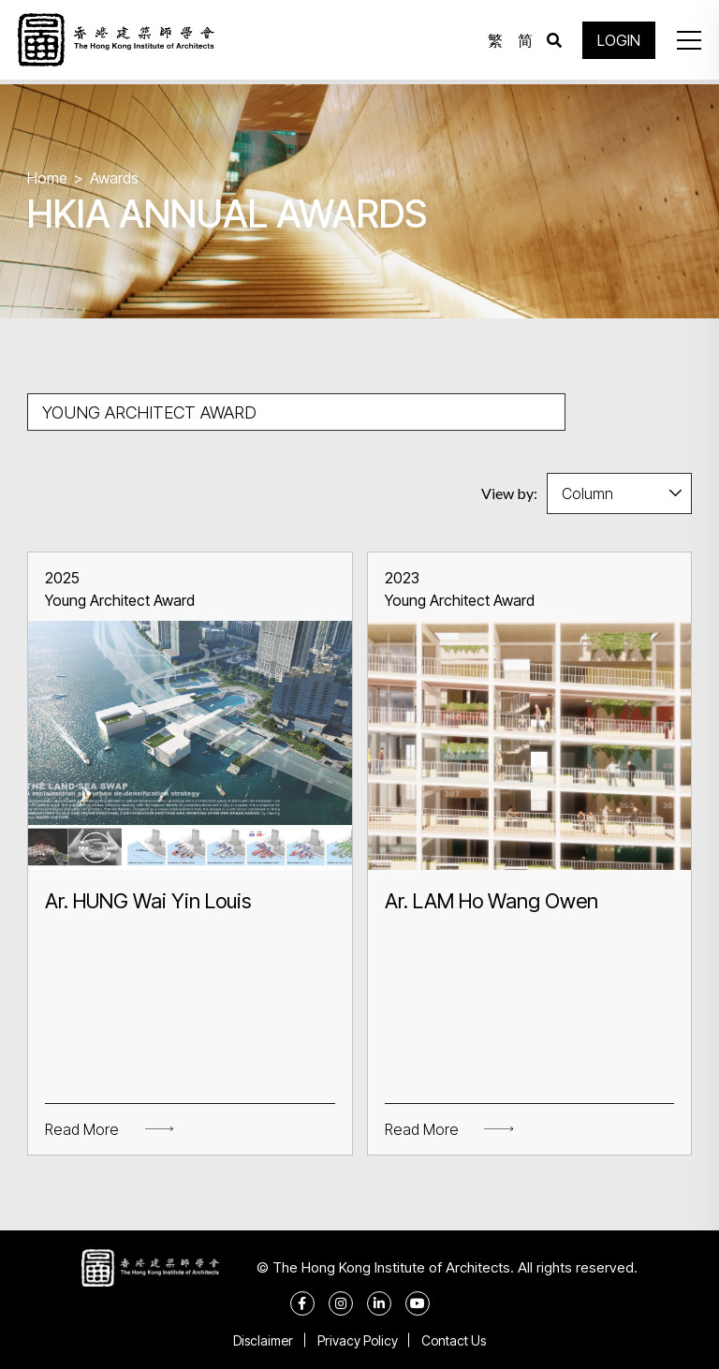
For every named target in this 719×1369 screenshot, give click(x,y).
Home (47, 178)
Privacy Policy (357, 1340)
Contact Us (458, 1340)
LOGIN (616, 42)
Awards (114, 178)
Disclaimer (259, 1340)
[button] (685, 42)
